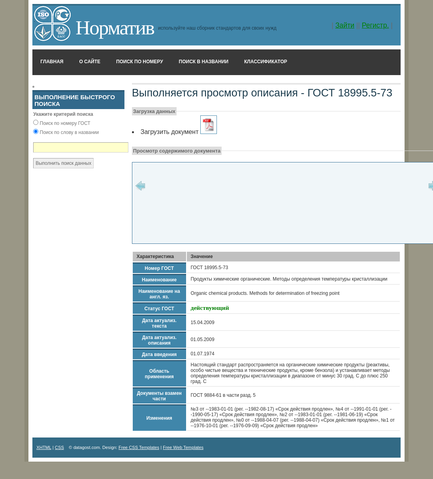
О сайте (89, 61)
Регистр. (375, 25)
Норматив (114, 27)
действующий (210, 307)
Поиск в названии (203, 61)
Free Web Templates (183, 447)
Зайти (344, 25)
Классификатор (265, 61)
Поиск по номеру (139, 61)
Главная (51, 61)
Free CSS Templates (139, 447)
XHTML (43, 447)
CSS (59, 447)
